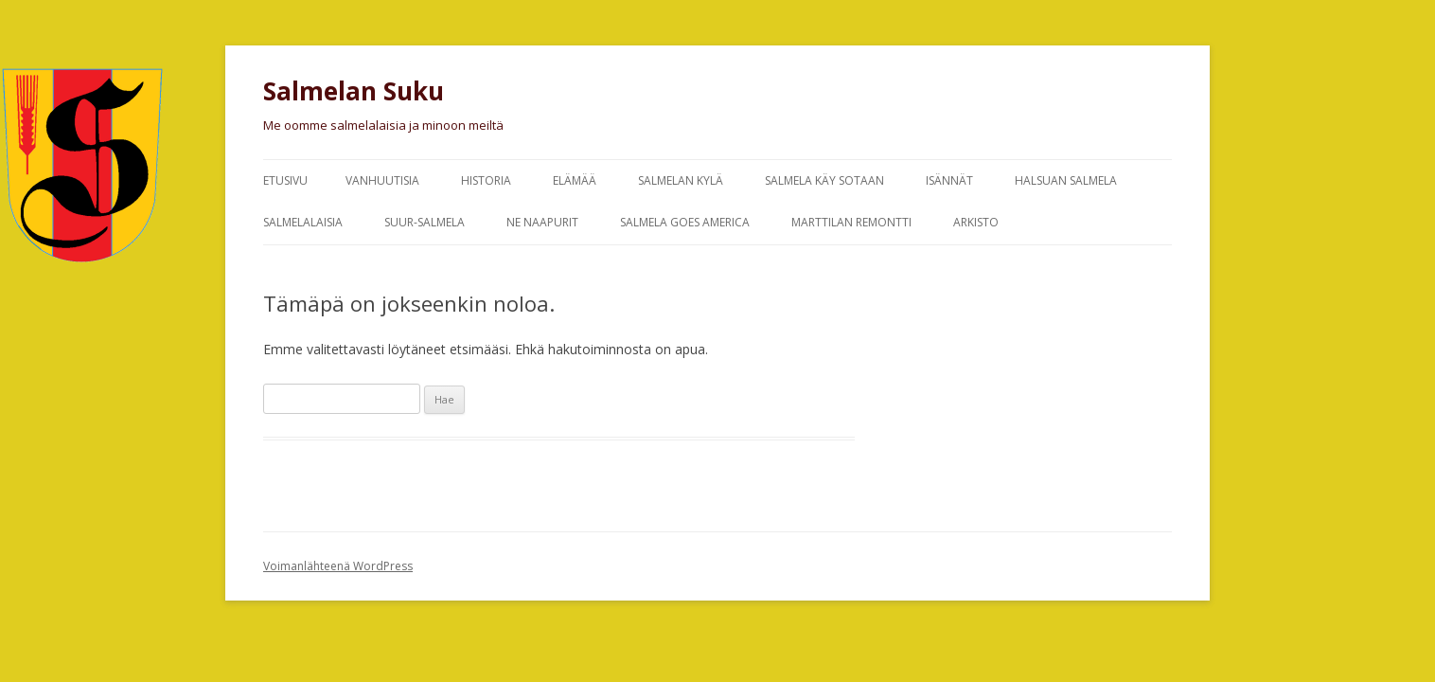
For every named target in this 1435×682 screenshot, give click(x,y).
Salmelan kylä (680, 180)
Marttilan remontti (851, 222)
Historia (486, 180)
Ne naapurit (542, 222)
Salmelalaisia (303, 222)
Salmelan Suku (353, 91)
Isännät (949, 180)
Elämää (574, 180)
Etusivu (285, 180)
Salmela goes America (685, 222)
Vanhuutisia (382, 180)
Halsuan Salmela (1066, 180)
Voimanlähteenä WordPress (338, 566)
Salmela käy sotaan (824, 180)
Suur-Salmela (424, 222)
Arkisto (976, 222)
